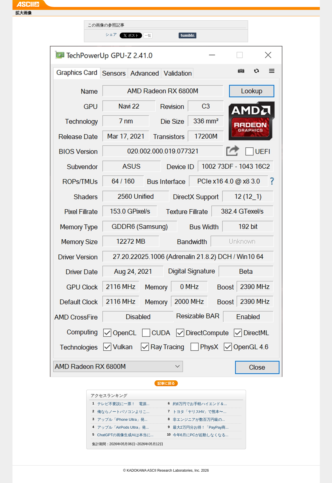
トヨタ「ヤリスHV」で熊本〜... (200, 411)
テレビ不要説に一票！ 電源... (123, 404)
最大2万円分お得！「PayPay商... (201, 427)
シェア (111, 34)
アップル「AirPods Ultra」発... (123, 427)
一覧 (148, 35)
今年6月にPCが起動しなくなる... (201, 435)
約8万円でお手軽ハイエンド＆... (200, 404)
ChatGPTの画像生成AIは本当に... (125, 435)
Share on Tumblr (187, 35)
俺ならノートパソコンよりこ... (123, 411)
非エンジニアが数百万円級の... (199, 419)
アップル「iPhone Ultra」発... (122, 419)
